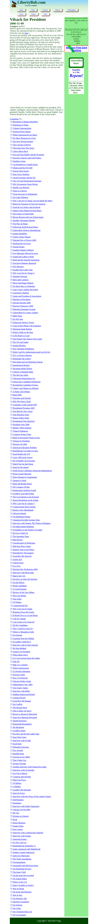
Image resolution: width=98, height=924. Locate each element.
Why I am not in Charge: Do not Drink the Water (32, 201)
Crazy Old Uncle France (23, 457)
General (45, 10)
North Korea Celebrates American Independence (32, 471)
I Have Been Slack (20, 151)
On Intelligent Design (21, 517)
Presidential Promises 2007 (24, 408)
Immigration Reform (21, 365)
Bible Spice (17, 316)
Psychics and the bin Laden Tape (26, 734)
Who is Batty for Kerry (22, 711)
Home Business (19, 823)
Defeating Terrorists (21, 747)
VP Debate (17, 602)
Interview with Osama (22, 836)
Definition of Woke (21, 125)
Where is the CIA (20, 882)
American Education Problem (25, 447)
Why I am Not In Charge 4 (23, 503)
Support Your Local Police (23, 550)
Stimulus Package (20, 276)
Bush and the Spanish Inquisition (26, 260)
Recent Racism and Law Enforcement (28, 217)
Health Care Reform (21, 187)
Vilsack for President (21, 441)
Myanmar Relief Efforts (22, 368)
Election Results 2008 (22, 303)
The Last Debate (19, 596)
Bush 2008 (17, 395)
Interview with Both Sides (23, 573)
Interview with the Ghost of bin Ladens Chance (32, 796)
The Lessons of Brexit (22, 145)
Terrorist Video (19, 675)
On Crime (17, 908)
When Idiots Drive (20, 655)
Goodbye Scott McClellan (23, 494)
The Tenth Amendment (22, 859)
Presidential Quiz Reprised (24, 421)
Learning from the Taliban (23, 638)
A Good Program (19, 589)
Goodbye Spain (19, 731)
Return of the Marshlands (23, 510)
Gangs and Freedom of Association (27, 296)
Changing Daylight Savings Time (26, 520)
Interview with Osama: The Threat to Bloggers (32, 523)
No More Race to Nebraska (24, 286)
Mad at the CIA (19, 576)
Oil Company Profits (21, 487)
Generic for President (21, 652)
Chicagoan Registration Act (24, 378)
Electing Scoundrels (21, 902)
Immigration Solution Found (24, 490)
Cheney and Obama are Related (25, 388)
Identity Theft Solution (22, 428)
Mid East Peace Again (22, 546)
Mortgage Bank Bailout (22, 329)
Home (21, 10)
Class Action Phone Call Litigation (27, 326)
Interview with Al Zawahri (23, 770)
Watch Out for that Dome (23, 464)
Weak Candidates (20, 586)
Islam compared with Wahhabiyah (26, 849)
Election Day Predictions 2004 (25, 569)
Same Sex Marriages (21, 856)
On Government (19, 915)
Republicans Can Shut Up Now (25, 451)
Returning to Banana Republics (25, 122)
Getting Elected (19, 698)
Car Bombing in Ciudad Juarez (25, 164)
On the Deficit (18, 582)
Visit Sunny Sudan (20, 688)
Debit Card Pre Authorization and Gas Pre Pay (31, 352)
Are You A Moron (20, 773)
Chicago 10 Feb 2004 (21, 810)
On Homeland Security (22, 869)
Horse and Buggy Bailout (23, 283)
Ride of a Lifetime (20, 665)
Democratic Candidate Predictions (26, 382)
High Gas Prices (19, 780)
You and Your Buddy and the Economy (28, 155)
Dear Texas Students (21, 174)
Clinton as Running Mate (23, 372)
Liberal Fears (18, 563)
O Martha (17, 787)
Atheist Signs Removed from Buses (27, 211)
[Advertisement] (37, 87)
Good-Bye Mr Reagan (22, 701)
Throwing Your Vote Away (23, 148)
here (26, 33)
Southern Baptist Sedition (23, 250)
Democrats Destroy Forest (23, 322)
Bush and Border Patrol (22, 484)
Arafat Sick (17, 559)
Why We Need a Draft (22, 401)
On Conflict (17, 704)
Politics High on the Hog (23, 332)
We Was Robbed (19, 648)
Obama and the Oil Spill (23, 168)
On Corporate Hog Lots (22, 912)
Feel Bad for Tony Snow (23, 411)
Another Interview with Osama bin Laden (29, 767)
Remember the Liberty (22, 359)
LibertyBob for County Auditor (25, 313)
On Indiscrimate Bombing (23, 526)
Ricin (15, 819)
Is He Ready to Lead (21, 336)
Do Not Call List (19, 842)
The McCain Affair (20, 375)
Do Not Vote (18, 319)
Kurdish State (18, 754)
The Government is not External (26, 497)
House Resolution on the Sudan (25, 500)
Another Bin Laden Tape (23, 270)
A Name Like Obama (21, 392)
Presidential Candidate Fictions (25, 385)
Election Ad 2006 (20, 444)
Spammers (17, 803)
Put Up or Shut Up (20, 533)
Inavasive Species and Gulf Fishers (27, 158)
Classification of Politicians (24, 543)
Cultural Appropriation (22, 128)
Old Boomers (18, 800)
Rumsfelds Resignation (22, 724)
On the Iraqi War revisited (23, 875)
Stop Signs (17, 599)
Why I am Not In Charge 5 (23, 273)
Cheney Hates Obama (22, 237)
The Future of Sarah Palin (23, 214)
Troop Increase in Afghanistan (25, 194)
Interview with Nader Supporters (26, 806)
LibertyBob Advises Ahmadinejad (26, 230)
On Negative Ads (20, 898)
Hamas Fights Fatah (21, 418)
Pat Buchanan (18, 727)
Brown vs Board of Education (25, 714)
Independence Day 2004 (23, 684)
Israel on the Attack (21, 467)
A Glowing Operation (21, 671)
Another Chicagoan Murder (24, 220)
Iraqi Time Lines (19, 737)
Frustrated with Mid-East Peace (25, 866)
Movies (57, 10)
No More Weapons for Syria (24, 138)
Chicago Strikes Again (22, 681)
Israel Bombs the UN (21, 454)
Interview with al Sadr (22, 740)
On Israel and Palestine (22, 892)
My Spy (16, 813)
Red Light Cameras (21, 280)
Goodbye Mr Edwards (22, 790)
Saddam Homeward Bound (24, 694)
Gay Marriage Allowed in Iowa (25, 253)
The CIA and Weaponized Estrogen (27, 181)
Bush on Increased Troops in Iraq (26, 438)
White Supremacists (21, 668)
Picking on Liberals (21, 816)
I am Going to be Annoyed (23, 622)
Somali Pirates (19, 247)
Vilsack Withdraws (20, 431)
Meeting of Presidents (22, 299)
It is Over (16, 566)
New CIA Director (20, 678)
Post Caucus (18, 829)
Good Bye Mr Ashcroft (22, 556)
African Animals (19, 513)
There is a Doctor (20, 191)
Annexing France (20, 839)
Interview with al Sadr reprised (25, 645)
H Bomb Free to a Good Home (25, 615)
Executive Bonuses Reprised (24, 263)
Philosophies (72, 10)
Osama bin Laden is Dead (23, 257)
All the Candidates (20, 625)
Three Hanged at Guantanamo (25, 477)
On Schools (17, 635)
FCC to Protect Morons (22, 355)
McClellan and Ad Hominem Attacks (28, 362)
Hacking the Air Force (22, 243)
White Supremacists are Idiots (25, 135)
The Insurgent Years (21, 536)
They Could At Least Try (23, 629)
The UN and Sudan (20, 342)
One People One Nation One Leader (27, 339)
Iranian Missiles (19, 345)
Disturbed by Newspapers (23, 553)
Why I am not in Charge (22, 609)
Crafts (33, 10)
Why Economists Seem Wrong (25, 184)
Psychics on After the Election (25, 579)
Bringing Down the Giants (23, 612)
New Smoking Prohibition (23, 349)
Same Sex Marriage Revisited (25, 717)
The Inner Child (19, 872)
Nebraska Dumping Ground (24, 309)
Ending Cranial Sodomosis (24, 852)
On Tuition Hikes (20, 879)
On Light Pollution (20, 197)
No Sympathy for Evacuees (24, 461)
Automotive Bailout (21, 293)
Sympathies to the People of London (27, 530)
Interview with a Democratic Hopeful (28, 833)
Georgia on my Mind (21, 757)
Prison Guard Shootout (22, 474)
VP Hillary (17, 783)
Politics (33, 14)
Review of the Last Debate (23, 592)
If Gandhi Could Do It (22, 642)
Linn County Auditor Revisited (25, 290)
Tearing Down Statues (22, 132)
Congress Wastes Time (22, 434)
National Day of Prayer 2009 (24, 240)
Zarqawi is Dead (19, 480)
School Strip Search (21, 171)
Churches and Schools (22, 398)
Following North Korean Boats (25, 227)
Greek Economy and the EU (24, 178)
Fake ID (16, 661)
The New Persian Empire (23, 141)
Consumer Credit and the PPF (25, 405)
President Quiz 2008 (21, 424)
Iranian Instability (20, 234)
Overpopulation (19, 862)
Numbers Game (19, 161)
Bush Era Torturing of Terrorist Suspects (29, 204)
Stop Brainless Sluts (21, 415)
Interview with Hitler (21, 691)
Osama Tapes (18, 826)
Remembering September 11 (24, 846)
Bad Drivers (18, 540)
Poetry (21, 14)
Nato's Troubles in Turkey (23, 885)
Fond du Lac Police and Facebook (26, 207)
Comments (14, 119)
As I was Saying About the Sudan (26, 658)
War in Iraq (17, 895)
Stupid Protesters (20, 721)
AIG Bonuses (18, 266)
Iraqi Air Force (19, 793)
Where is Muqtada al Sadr (23, 632)
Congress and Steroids (22, 777)
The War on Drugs (20, 224)
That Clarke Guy (19, 760)
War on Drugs (18, 889)
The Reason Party (20, 708)
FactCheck (17, 744)
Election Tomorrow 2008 (23, 306)
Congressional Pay (20, 605)
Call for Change (19, 619)
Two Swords (18, 750)
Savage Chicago (19, 763)
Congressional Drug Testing (24, 507)
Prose (45, 14)
